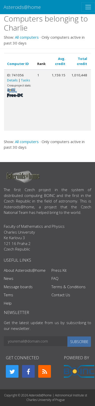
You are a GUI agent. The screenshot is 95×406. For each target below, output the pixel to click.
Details (12, 80)
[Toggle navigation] (88, 7)
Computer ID (18, 63)
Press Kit (59, 270)
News (8, 278)
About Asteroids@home (25, 270)
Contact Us (60, 294)
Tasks (25, 80)
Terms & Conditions (68, 286)
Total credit (82, 61)
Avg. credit (60, 61)
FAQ (55, 278)
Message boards (18, 286)
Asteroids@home (22, 7)
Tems (8, 294)
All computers (27, 37)
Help (8, 303)
